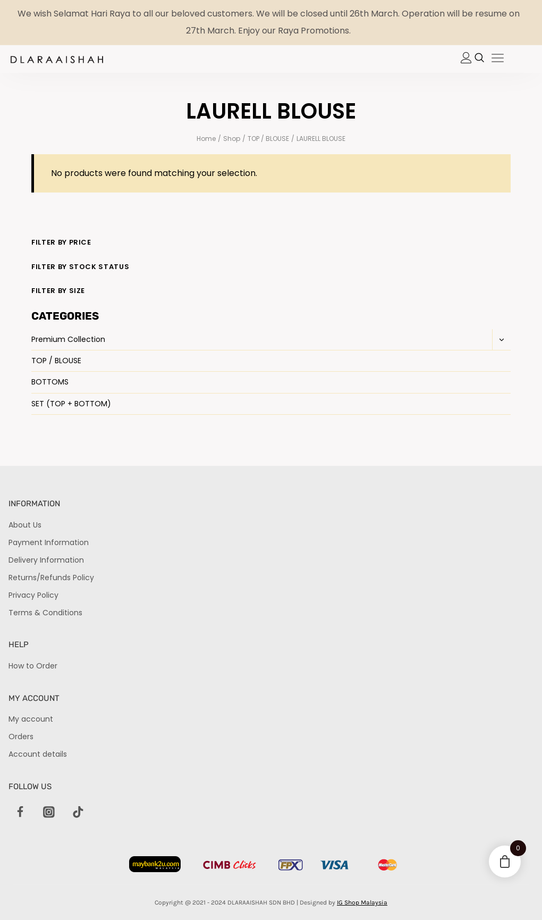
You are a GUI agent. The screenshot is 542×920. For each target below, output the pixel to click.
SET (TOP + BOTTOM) (71, 403)
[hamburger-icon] (498, 59)
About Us (25, 525)
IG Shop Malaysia (362, 902)
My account (31, 719)
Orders (21, 736)
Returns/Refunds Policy (51, 577)
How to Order (33, 665)
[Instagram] (49, 812)
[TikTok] (78, 812)
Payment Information (49, 542)
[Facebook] (20, 812)
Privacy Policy (33, 595)
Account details (38, 754)
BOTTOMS (50, 382)
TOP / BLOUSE (56, 360)
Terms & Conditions (45, 612)
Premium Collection (68, 339)
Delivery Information (46, 560)
